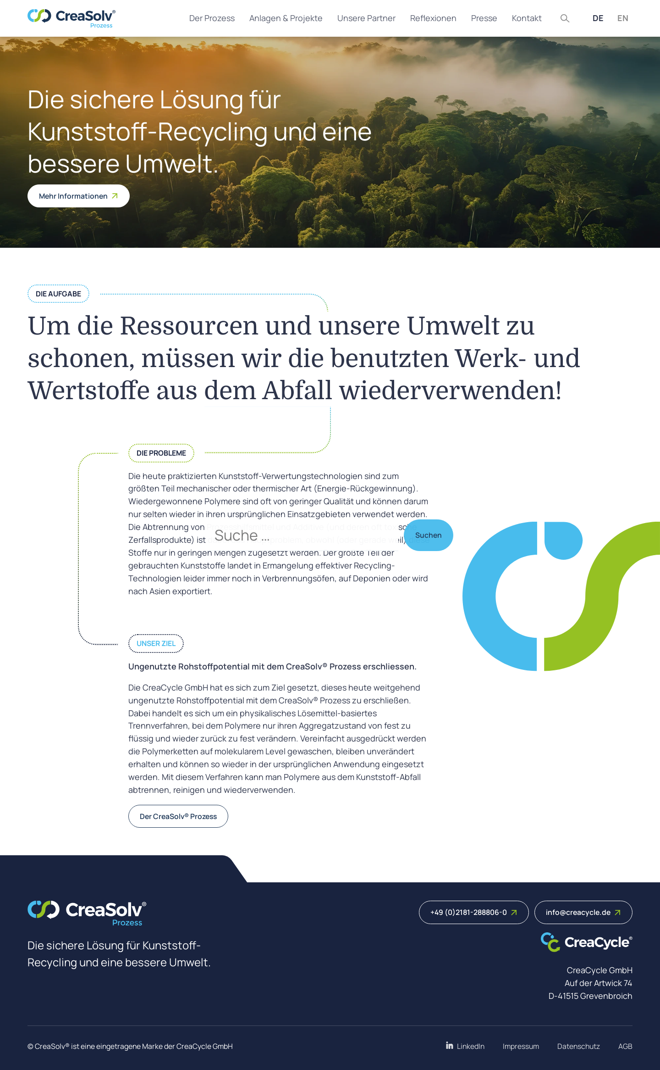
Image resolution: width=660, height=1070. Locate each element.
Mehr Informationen (78, 196)
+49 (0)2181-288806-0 (473, 912)
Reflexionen (433, 17)
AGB (625, 1046)
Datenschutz (578, 1046)
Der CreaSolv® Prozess (178, 816)
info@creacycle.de (583, 912)
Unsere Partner (366, 17)
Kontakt (527, 17)
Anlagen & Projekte (286, 17)
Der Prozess (212, 17)
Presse (484, 17)
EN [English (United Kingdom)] (622, 17)
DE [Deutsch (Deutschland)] (598, 17)
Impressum (521, 1046)
